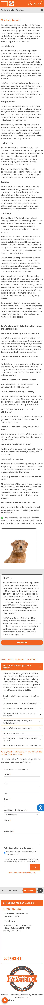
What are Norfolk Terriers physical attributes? (19, 714)
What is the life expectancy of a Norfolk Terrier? (17, 721)
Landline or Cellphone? (15, 810)
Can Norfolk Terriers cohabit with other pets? (21, 697)
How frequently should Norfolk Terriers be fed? (20, 739)
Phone (7, 820)
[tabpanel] (22, 606)
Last (6, 793)
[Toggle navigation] (4, 3)
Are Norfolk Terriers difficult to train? (20, 745)
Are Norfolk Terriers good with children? (17, 666)
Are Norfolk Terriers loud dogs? (17, 728)
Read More (22, 642)
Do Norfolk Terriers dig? (14, 733)
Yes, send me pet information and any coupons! (21, 852)
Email (7, 799)
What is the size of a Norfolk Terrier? (19, 703)
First (5, 784)
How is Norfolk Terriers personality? (19, 708)
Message (9, 831)
